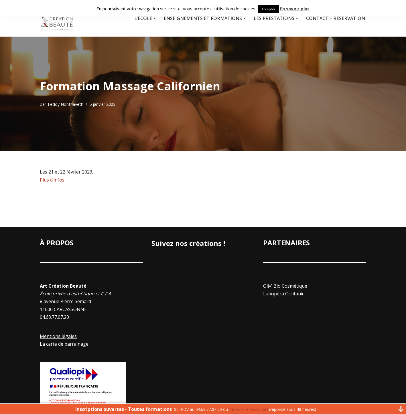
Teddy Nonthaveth (65, 104)
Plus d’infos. (52, 180)
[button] (154, 18)
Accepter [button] (268, 9)
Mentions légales (58, 336)
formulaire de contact (248, 409)
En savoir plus (295, 8)
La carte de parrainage (64, 344)
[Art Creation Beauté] (57, 18)
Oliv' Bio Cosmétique (285, 286)
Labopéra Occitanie (284, 293)
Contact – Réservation (335, 18)
